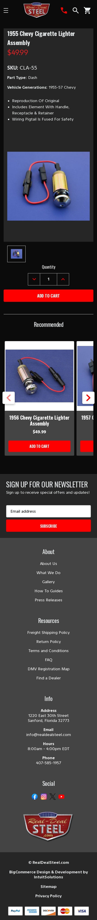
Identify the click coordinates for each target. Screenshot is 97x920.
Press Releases (48, 599)
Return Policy (48, 641)
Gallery (48, 581)
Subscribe (48, 526)
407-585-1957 (48, 762)
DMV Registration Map (49, 668)
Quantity (48, 267)
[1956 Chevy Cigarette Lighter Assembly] (40, 376)
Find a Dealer (48, 678)
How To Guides (48, 590)
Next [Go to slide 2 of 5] (88, 398)
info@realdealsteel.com (48, 734)
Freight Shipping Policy (48, 632)
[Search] (76, 10)
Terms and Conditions (48, 650)
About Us (48, 563)
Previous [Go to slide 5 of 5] (8, 398)
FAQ (48, 659)
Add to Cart (39, 446)
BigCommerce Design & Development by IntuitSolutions (48, 875)
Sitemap (49, 886)
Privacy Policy (48, 895)
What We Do (48, 572)
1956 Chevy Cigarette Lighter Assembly (40, 420)
